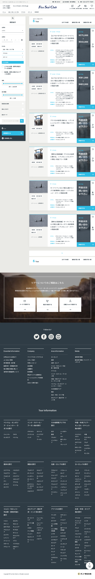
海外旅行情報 (79, 357)
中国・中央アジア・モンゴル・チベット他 (58, 380)
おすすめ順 (65, 22)
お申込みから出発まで (10, 357)
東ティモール (63, 441)
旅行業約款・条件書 (9, 363)
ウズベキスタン (87, 439)
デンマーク (63, 481)
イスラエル (16, 544)
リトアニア (63, 490)
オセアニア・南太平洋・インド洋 (58, 399)
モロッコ (15, 524)
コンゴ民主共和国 (54, 530)
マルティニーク (87, 533)
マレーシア (63, 445)
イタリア (77, 473)
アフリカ (53, 371)
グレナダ (77, 565)
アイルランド (87, 477)
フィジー (30, 534)
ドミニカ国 (78, 557)
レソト (53, 555)
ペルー (15, 473)
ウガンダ (63, 550)
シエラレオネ (63, 540)
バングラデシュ (40, 436)
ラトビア (53, 478)
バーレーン (7, 541)
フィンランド (54, 488)
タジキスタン (78, 452)
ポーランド (30, 473)
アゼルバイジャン (54, 472)
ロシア (62, 473)
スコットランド (87, 485)
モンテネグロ (40, 477)
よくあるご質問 (8, 360)
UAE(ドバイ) (15, 548)
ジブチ (53, 534)
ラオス (15, 435)
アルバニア (40, 473)
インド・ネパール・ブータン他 (58, 375)
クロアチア (30, 491)
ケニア (53, 552)
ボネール (77, 545)
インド (29, 438)
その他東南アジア (56, 389)
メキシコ (86, 537)
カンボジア (7, 438)
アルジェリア (7, 531)
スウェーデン (63, 477)
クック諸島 (30, 531)
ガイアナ (6, 487)
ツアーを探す (6, 6)
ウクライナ (63, 484)
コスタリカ (78, 551)
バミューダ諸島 (78, 541)
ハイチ (86, 521)
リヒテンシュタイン (78, 480)
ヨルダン (15, 521)
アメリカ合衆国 (87, 562)
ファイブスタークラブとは (20, 6)
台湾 (52, 432)
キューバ (77, 554)
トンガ (39, 536)
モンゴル (86, 454)
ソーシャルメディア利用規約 (35, 379)
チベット (77, 440)
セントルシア (87, 552)
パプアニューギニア (40, 529)
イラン (15, 541)
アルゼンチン (7, 477)
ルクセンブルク (78, 488)
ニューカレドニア (40, 519)
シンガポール (63, 433)
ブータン (39, 440)
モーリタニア (63, 560)
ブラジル (15, 482)
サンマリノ (87, 473)
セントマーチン (87, 557)
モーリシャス (30, 541)
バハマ (77, 531)
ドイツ (77, 498)
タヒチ (39, 533)
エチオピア (54, 540)
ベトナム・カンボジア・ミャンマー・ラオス (58, 385)
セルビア (39, 470)
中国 (85, 435)
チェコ (39, 484)
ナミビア (63, 520)
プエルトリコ (87, 547)
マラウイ (53, 563)
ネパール (39, 432)
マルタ (77, 470)
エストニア (54, 481)
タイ (61, 437)
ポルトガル (87, 481)
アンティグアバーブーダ (78, 523)
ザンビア (63, 553)
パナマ (86, 543)
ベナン (53, 518)
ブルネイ (53, 438)
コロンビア (16, 479)
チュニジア (16, 527)
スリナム (15, 485)
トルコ (5, 521)
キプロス (15, 530)
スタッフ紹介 (31, 360)
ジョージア (54, 476)
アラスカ (77, 518)
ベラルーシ (63, 470)
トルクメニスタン (78, 436)
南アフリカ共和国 (63, 529)
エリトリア (54, 537)
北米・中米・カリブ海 (57, 395)
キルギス (86, 446)
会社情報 (30, 366)
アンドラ (86, 495)
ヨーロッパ (54, 357)
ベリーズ (77, 537)
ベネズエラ (16, 470)
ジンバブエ (63, 556)
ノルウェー (63, 487)
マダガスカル (54, 559)
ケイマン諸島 (30, 524)
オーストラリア (30, 519)
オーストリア (30, 480)
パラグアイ (16, 476)
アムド (86, 443)
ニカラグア (87, 540)
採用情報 (30, 372)
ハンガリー (30, 476)
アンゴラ (53, 515)
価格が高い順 (76, 22)
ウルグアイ (7, 473)
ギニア (53, 549)
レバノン (6, 538)
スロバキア (40, 490)
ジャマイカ (87, 529)
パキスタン (30, 432)
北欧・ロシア (55, 363)
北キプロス (7, 527)
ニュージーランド (40, 524)
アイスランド (54, 493)
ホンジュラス (87, 525)
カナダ (77, 548)
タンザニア (63, 544)
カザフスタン (78, 444)
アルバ (77, 528)
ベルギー (86, 489)
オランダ (77, 484)
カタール (6, 544)
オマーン (6, 524)
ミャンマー (7, 435)
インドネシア (54, 442)
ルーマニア (40, 487)
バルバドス (78, 534)
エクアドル (7, 470)
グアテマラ (87, 518)
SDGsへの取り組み (32, 383)
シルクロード (87, 450)
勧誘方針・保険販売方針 (11, 366)
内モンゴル (78, 448)
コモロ (29, 528)
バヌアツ (39, 539)
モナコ (77, 476)
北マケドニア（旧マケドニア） (30, 487)
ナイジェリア (63, 524)
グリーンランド (63, 494)
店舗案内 (30, 369)
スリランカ (30, 435)
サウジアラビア (16, 537)
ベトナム (15, 438)
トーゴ (62, 547)
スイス (86, 492)
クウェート (7, 547)
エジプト (6, 535)
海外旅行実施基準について (11, 372)
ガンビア (53, 543)
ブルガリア (30, 470)
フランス (86, 470)
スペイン (77, 492)
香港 (52, 435)
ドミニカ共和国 (78, 561)
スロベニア (40, 481)
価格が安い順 (87, 22)
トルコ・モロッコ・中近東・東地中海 (58, 367)
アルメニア (54, 484)
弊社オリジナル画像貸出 (34, 375)
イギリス (77, 495)
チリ (5, 481)
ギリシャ (15, 533)
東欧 (52, 360)
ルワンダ (63, 533)
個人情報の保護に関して (11, 369)
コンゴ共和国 (54, 525)
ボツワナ (53, 521)
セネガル (63, 536)
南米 (52, 392)
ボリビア (6, 484)
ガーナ (53, 546)
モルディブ (30, 537)
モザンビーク (63, 516)
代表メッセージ (31, 363)
